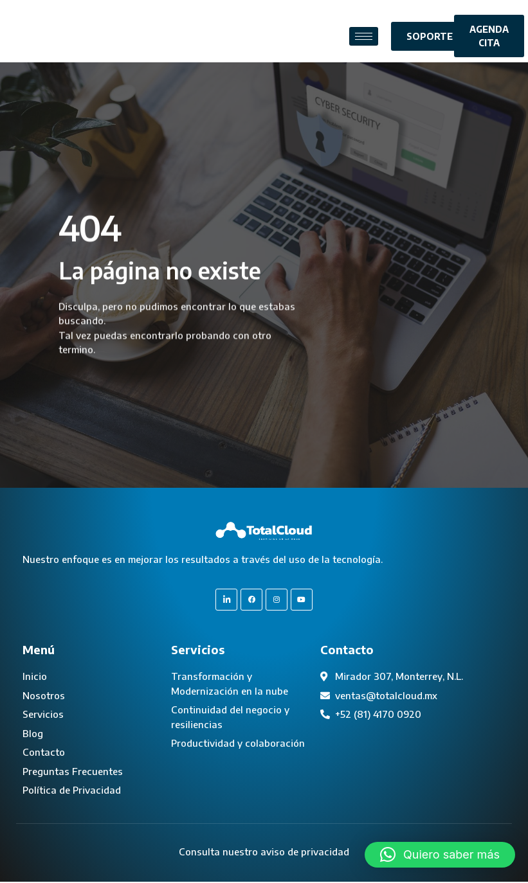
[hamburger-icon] (363, 36)
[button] (440, 855)
